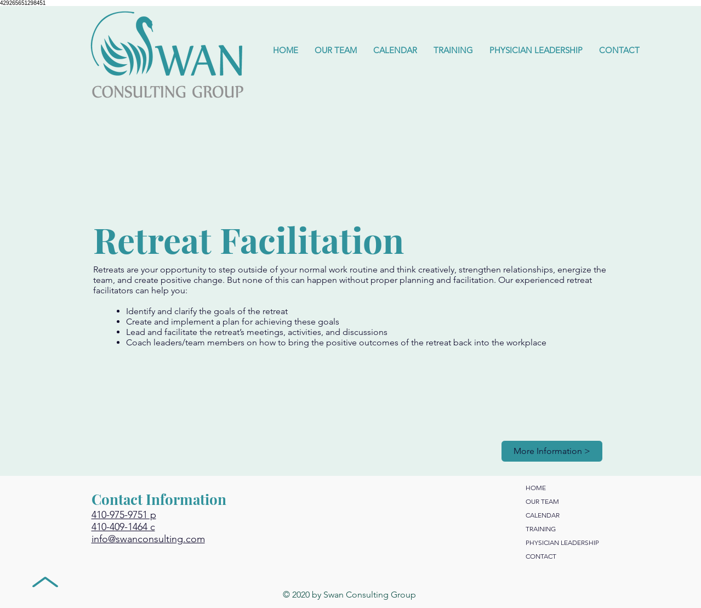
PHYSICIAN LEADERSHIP (562, 542)
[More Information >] (552, 451)
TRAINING (541, 529)
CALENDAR (543, 515)
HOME (536, 488)
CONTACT (541, 556)
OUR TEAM (542, 501)
